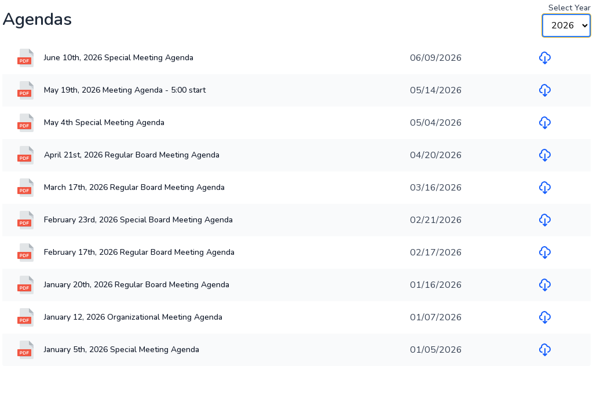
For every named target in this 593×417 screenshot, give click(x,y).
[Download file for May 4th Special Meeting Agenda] (545, 123)
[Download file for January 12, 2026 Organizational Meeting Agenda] (545, 317)
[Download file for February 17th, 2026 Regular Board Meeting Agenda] (545, 252)
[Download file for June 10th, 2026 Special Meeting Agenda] (545, 58)
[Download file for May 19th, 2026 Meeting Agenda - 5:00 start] (545, 90)
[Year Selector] (566, 25)
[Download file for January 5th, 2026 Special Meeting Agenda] (545, 350)
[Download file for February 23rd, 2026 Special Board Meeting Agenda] (545, 220)
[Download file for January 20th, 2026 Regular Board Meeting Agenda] (545, 285)
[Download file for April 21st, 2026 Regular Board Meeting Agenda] (545, 155)
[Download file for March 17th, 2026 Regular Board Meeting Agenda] (545, 188)
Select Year (569, 7)
